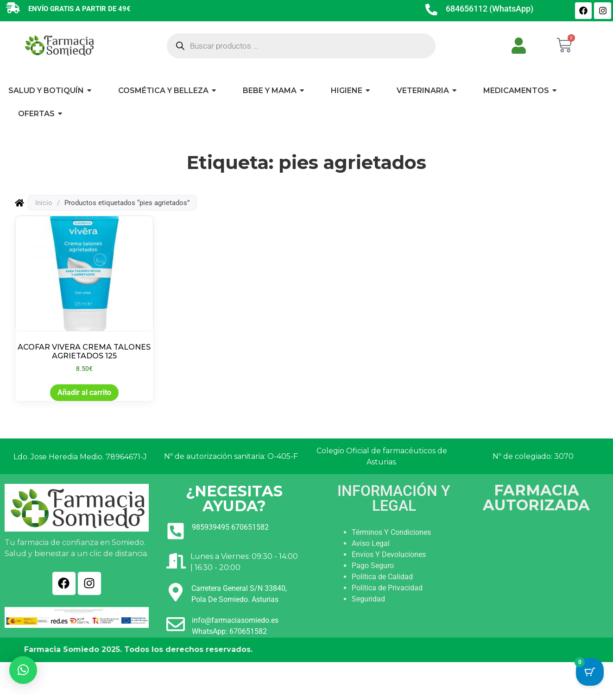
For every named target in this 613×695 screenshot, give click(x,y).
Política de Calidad (382, 576)
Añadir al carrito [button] (84, 392)
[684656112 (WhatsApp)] (431, 11)
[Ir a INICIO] (59, 45)
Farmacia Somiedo (61, 649)
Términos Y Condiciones (391, 532)
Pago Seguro (373, 565)
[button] (23, 670)
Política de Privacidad (387, 587)
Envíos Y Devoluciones (389, 554)
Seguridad (368, 599)
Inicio (43, 203)
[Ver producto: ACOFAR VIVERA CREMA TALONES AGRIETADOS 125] (84, 295)
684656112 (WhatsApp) (489, 8)
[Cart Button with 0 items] (590, 672)
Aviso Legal (371, 543)
